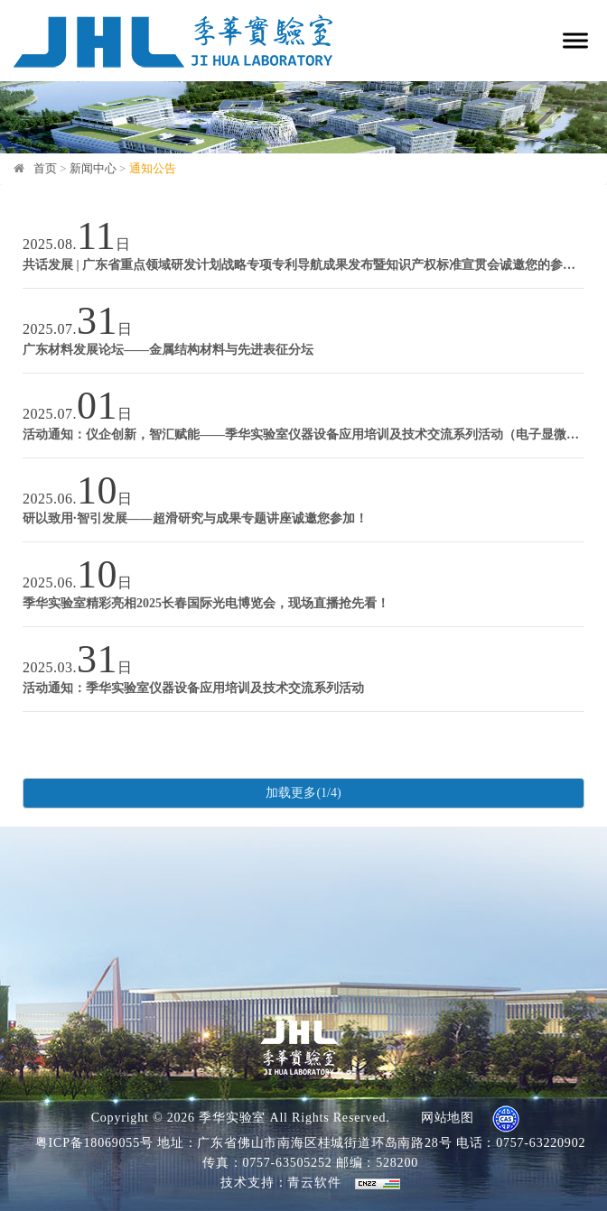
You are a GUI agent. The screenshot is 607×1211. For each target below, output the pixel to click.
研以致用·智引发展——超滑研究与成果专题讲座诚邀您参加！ (195, 518)
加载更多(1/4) (303, 793)
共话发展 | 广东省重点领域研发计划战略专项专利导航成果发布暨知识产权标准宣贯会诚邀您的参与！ (303, 265)
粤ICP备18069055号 (94, 1143)
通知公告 (152, 168)
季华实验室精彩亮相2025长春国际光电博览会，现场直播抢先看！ (206, 603)
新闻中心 (93, 168)
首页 (45, 168)
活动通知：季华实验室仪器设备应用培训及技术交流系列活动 (193, 688)
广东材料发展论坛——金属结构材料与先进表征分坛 (168, 349)
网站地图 (447, 1117)
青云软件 (314, 1182)
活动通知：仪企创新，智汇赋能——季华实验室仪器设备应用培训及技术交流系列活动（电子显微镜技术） (303, 434)
